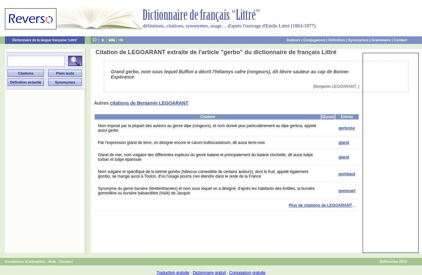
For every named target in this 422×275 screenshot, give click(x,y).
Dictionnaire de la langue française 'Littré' (44, 40)
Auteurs (293, 40)
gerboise (347, 128)
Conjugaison (314, 40)
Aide (52, 261)
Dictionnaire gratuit (209, 272)
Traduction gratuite (172, 272)
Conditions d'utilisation (25, 261)
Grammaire (381, 40)
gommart (347, 191)
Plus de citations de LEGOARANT (320, 205)
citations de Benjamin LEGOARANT (149, 103)
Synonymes (358, 40)
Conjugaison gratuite (247, 272)
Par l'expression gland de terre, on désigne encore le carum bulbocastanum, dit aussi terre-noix (181, 142)
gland (344, 142)
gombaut (347, 174)
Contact (400, 40)
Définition (336, 40)
